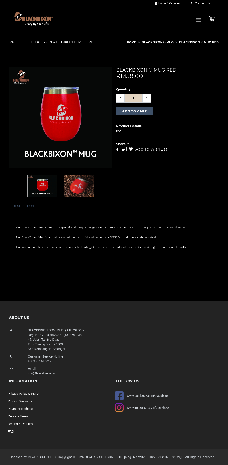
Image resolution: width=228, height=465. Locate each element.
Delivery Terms (18, 416)
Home (131, 42)
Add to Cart (134, 111)
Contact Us (200, 3)
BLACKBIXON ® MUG (158, 42)
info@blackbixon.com (42, 373)
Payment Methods (20, 409)
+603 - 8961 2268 (40, 361)
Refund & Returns (20, 424)
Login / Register (167, 3)
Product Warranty (20, 401)
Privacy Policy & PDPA (23, 393)
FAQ (11, 431)
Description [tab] (23, 206)
